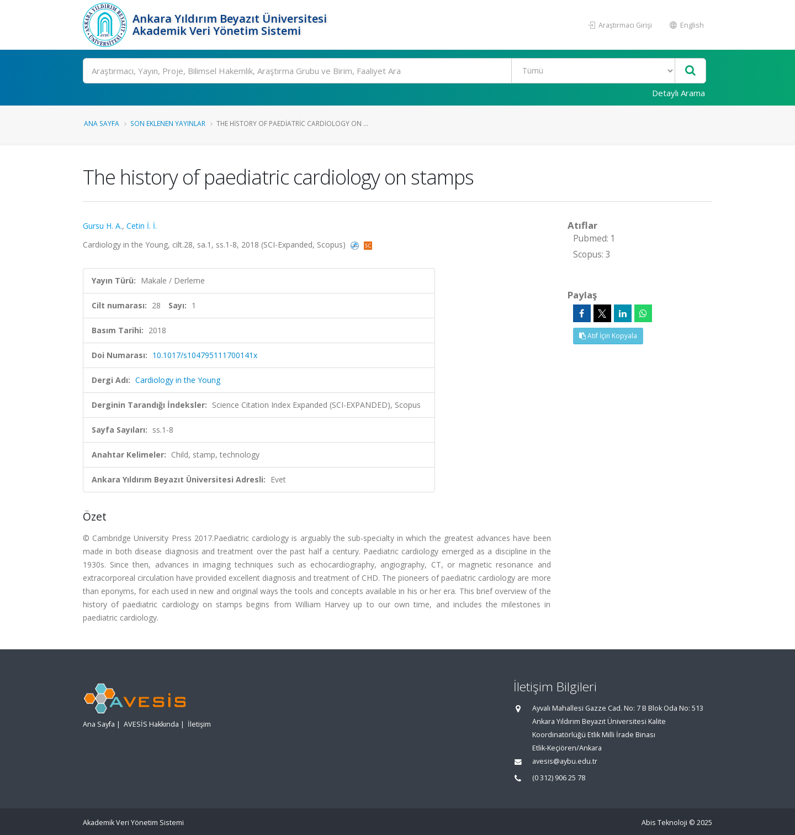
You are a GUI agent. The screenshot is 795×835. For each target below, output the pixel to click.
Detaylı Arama (678, 92)
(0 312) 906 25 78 (558, 778)
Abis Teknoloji (664, 822)
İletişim (199, 724)
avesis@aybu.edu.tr (564, 761)
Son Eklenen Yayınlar (167, 123)
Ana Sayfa (101, 123)
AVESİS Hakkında (151, 724)
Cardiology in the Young (177, 380)
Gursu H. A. (102, 225)
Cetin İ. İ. (141, 225)
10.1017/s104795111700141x (204, 355)
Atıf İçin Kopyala (608, 335)
